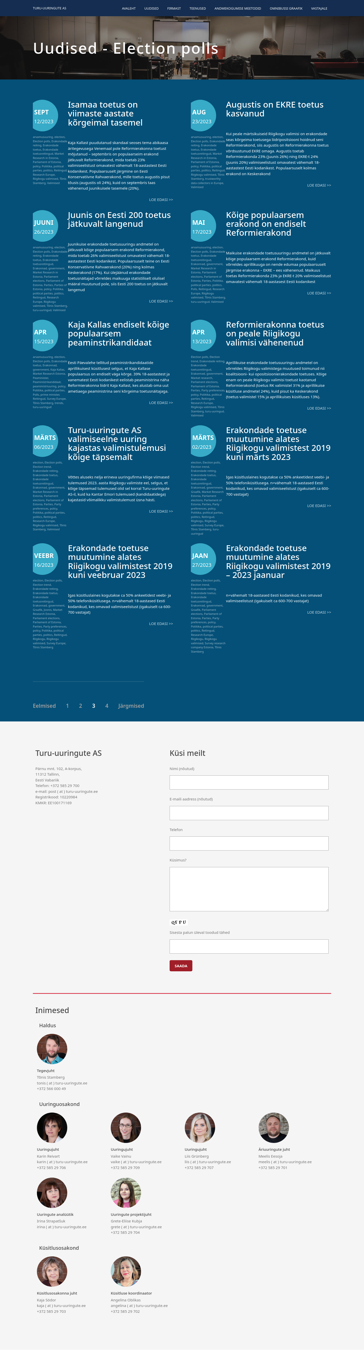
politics (48, 170)
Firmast (174, 8)
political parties (43, 293)
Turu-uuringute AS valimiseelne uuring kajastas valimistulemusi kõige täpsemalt (119, 443)
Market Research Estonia (49, 374)
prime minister (49, 395)
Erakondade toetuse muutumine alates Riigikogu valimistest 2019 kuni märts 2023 (271, 443)
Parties (48, 285)
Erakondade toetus (45, 475)
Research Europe (44, 174)
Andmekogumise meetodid (238, 8)
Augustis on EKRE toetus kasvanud (277, 108)
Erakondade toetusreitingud (45, 152)
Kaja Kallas (57, 370)
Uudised (151, 8)
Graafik (195, 492)
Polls (194, 289)
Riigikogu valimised (45, 178)
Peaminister (40, 378)
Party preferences (212, 390)
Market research (201, 378)
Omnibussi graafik (286, 8)
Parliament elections (204, 382)
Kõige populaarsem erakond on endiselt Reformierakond (268, 223)
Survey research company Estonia (208, 645)
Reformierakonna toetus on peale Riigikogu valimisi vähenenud (277, 333)
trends (59, 403)
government (56, 268)
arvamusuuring (43, 137)
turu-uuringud (42, 310)
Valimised (53, 183)
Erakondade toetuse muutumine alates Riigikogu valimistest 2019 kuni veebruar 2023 (120, 561)
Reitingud (60, 170)
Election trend (42, 467)
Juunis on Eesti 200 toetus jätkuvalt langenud (107, 223)
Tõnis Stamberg (57, 305)
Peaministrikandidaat (47, 382)
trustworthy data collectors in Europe (207, 181)
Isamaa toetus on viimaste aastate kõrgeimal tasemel (107, 113)
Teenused (198, 8)
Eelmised (44, 706)
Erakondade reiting (211, 361)
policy (36, 166)
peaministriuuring (44, 386)
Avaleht (128, 8)
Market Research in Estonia (48, 156)
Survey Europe (56, 399)
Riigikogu (197, 521)
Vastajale (319, 8)
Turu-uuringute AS (49, 8)
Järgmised (131, 706)
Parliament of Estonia (47, 162)
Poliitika (47, 166)
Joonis (48, 610)
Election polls (41, 141)
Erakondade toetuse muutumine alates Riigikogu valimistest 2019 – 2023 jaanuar (270, 561)
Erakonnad (40, 268)
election (59, 137)
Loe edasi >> (161, 199)
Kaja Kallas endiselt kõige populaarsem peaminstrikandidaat (112, 333)
